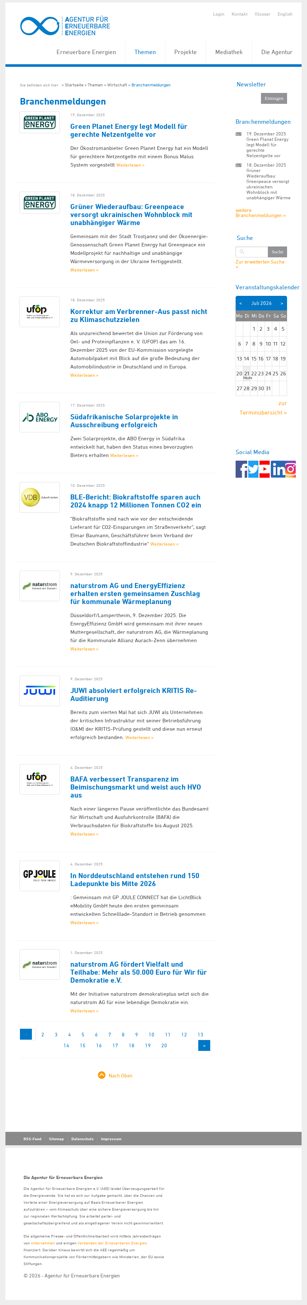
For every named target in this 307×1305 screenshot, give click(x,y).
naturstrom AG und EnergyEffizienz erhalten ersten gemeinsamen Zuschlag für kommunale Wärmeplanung (135, 593)
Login (218, 14)
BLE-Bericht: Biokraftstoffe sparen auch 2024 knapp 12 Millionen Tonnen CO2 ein (135, 501)
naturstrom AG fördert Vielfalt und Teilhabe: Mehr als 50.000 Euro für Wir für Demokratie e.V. (138, 972)
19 (148, 1045)
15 (83, 1045)
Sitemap (56, 1138)
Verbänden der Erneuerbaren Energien (112, 1242)
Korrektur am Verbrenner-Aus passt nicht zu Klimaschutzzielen (138, 315)
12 (184, 1034)
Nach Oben (121, 1075)
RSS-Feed (32, 1138)
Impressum (111, 1138)
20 (164, 1045)
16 (99, 1045)
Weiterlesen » (130, 165)
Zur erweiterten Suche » (260, 264)
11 (168, 1034)
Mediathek (229, 52)
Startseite (74, 84)
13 (200, 1034)
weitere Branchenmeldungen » (261, 212)
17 (115, 1045)
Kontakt (240, 14)
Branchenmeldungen (151, 84)
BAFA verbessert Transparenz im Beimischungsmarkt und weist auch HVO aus (135, 787)
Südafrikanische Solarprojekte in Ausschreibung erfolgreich (124, 420)
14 (66, 1045)
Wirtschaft (117, 84)
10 (151, 1034)
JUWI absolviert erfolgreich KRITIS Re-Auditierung (133, 694)
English (285, 14)
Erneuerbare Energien (86, 52)
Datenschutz (82, 1138)
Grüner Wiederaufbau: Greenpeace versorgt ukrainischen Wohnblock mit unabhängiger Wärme (131, 214)
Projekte (185, 52)
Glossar (262, 14)
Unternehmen (43, 1242)
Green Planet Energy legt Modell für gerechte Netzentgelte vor (128, 130)
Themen (145, 52)
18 (131, 1045)
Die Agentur (277, 52)
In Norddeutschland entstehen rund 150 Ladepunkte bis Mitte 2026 (134, 879)
